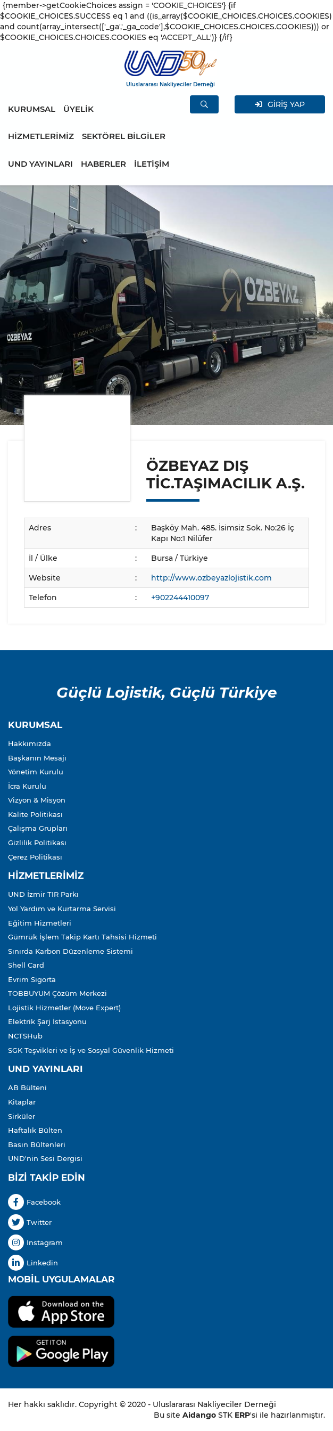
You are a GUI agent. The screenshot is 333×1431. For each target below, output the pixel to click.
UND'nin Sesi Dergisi (45, 1158)
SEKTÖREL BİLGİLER (123, 136)
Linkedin (33, 1263)
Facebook (34, 1202)
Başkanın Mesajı (37, 758)
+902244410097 (180, 597)
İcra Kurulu (27, 786)
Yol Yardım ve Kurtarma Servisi (62, 908)
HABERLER (103, 164)
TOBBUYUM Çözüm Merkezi (57, 993)
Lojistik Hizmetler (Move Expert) (64, 1007)
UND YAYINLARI (40, 164)
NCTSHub (25, 1036)
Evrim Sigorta (32, 979)
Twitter (30, 1222)
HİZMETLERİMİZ (41, 136)
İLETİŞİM (151, 164)
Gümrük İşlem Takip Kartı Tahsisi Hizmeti (82, 937)
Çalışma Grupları (38, 828)
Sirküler (21, 1116)
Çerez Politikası (35, 857)
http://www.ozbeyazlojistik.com (211, 578)
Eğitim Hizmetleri (39, 923)
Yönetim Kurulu (35, 771)
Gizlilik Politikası (37, 842)
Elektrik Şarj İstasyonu (47, 1021)
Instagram (35, 1242)
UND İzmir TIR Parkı (43, 894)
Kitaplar (22, 1102)
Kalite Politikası (35, 814)
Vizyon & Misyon (36, 800)
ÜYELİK (78, 109)
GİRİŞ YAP (280, 104)
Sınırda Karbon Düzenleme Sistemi (70, 951)
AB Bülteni (27, 1087)
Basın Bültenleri (36, 1144)
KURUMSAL (31, 109)
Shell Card (26, 965)
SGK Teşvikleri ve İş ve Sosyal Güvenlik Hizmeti (91, 1050)
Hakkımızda (29, 743)
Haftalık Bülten (35, 1130)
